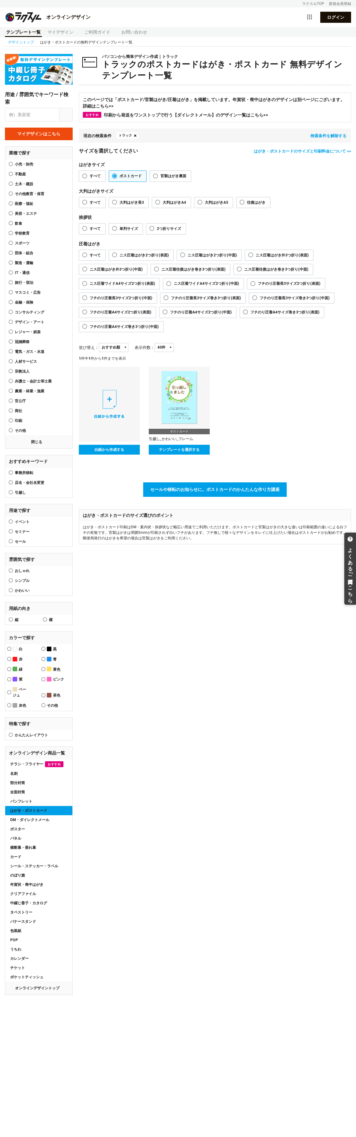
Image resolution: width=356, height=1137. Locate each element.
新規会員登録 (340, 4)
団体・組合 (24, 253)
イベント (22, 522)
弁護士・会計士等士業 (33, 381)
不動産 (20, 174)
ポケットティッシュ (26, 977)
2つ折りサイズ (169, 229)
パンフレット (21, 801)
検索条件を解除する (328, 135)
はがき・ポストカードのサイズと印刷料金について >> (302, 151)
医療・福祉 (24, 204)
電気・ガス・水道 (29, 352)
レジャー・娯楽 (28, 332)
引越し (20, 492)
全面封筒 (17, 792)
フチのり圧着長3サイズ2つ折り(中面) (121, 298)
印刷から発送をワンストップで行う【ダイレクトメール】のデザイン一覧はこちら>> (175, 115)
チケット (17, 968)
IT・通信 (22, 273)
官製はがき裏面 (173, 176)
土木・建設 (24, 184)
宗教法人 (22, 371)
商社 (18, 411)
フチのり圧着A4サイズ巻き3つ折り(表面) (284, 312)
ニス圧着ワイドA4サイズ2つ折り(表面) (122, 283)
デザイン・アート (29, 322)
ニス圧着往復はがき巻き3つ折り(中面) (276, 269)
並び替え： (89, 347)
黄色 (53, 669)
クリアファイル (23, 894)
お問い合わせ (134, 32)
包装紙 (15, 931)
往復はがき (256, 202)
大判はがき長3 (131, 202)
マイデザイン (60, 32)
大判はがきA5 (216, 202)
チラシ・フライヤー (36, 764)
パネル (15, 838)
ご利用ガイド (97, 32)
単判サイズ (128, 229)
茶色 (53, 695)
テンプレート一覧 (23, 32)
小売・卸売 (24, 164)
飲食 (18, 223)
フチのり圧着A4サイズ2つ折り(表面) (120, 312)
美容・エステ (26, 213)
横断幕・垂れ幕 (23, 847)
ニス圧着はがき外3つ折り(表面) (282, 255)
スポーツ (22, 243)
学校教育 (22, 233)
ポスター (17, 829)
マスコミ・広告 (28, 292)
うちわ (15, 949)
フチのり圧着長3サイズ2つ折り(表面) (289, 283)
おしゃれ (22, 571)
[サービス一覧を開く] (309, 17)
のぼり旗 (17, 875)
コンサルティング (29, 312)
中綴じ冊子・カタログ (28, 903)
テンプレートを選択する (179, 450)
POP (14, 940)
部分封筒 (17, 783)
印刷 (18, 421)
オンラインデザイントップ (37, 988)
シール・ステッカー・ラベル (34, 866)
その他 (20, 430)
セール (20, 541)
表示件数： (145, 347)
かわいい (22, 590)
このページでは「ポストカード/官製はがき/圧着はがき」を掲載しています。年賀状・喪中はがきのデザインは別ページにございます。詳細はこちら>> (214, 102)
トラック (125, 135)
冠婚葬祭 (22, 342)
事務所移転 (24, 473)
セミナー (22, 532)
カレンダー (19, 958)
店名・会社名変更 (29, 483)
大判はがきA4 (174, 202)
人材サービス (26, 361)
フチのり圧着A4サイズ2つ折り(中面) (201, 312)
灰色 (19, 705)
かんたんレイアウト (31, 735)
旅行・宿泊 (24, 282)
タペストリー (21, 912)
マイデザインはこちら (38, 133)
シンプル (22, 581)
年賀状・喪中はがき (26, 884)
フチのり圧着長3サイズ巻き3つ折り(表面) (206, 298)
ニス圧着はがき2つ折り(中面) (212, 255)
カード (15, 857)
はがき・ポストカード (28, 810)
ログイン (335, 17)
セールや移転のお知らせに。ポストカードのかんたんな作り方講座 (215, 489)
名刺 (14, 773)
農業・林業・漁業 (29, 391)
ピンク (55, 679)
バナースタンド (23, 921)
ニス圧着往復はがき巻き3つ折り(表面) (193, 269)
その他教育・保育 (29, 194)
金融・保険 (24, 302)
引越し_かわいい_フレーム (171, 439)
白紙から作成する (109, 450)
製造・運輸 (24, 263)
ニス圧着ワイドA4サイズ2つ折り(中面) (206, 283)
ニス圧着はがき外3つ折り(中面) (116, 269)
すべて (95, 176)
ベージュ (19, 692)
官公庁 (20, 401)
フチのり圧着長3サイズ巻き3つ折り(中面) (295, 298)
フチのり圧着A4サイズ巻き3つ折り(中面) (124, 327)
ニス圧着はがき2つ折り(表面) (144, 255)
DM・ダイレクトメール (29, 820)
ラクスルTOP (313, 4)
